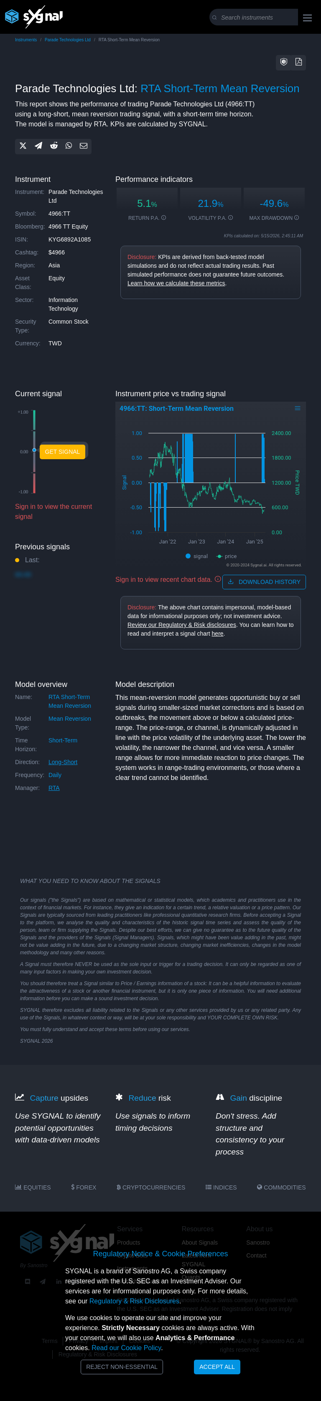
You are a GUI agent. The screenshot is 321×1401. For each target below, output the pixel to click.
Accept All (217, 1366)
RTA (54, 788)
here (218, 633)
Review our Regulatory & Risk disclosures (181, 624)
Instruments (26, 40)
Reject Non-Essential (122, 1366)
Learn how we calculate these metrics (176, 283)
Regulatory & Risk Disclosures (134, 1301)
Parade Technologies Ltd (68, 40)
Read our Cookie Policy (126, 1347)
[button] (284, 62)
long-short (62, 762)
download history (264, 582)
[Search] (264, 17)
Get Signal (62, 451)
